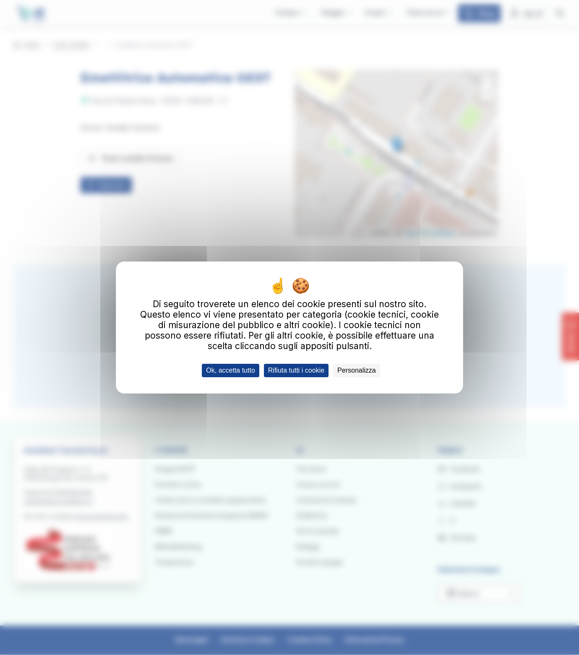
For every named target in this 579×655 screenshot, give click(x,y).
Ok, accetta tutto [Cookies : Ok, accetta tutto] (230, 370)
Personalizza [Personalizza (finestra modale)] (356, 370)
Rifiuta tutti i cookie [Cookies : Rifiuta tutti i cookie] (296, 370)
